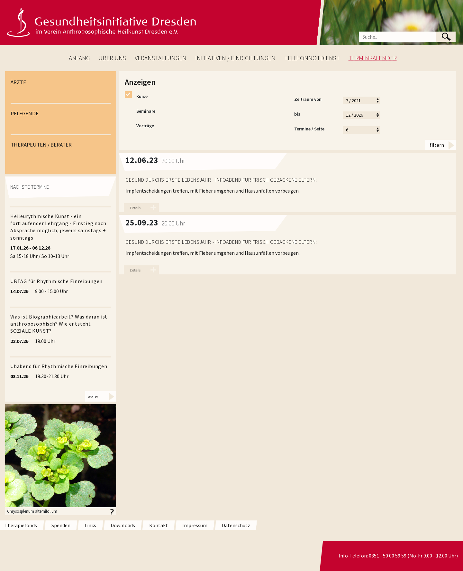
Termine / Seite (315, 130)
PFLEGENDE (25, 113)
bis (315, 115)
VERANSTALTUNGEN (160, 58)
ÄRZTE (18, 82)
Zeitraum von (315, 100)
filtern (437, 145)
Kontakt (158, 525)
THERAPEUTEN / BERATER (41, 144)
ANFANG (79, 58)
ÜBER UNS (112, 58)
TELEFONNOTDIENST (312, 58)
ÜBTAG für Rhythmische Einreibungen (56, 281)
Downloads (123, 525)
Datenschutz (236, 525)
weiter (93, 396)
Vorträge (139, 126)
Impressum (194, 525)
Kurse (136, 96)
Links (90, 525)
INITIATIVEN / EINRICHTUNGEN (235, 58)
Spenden (60, 525)
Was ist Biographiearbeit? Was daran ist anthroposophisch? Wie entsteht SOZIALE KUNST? (58, 323)
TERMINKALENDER (373, 58)
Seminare (140, 111)
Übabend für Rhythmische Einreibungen (58, 366)
